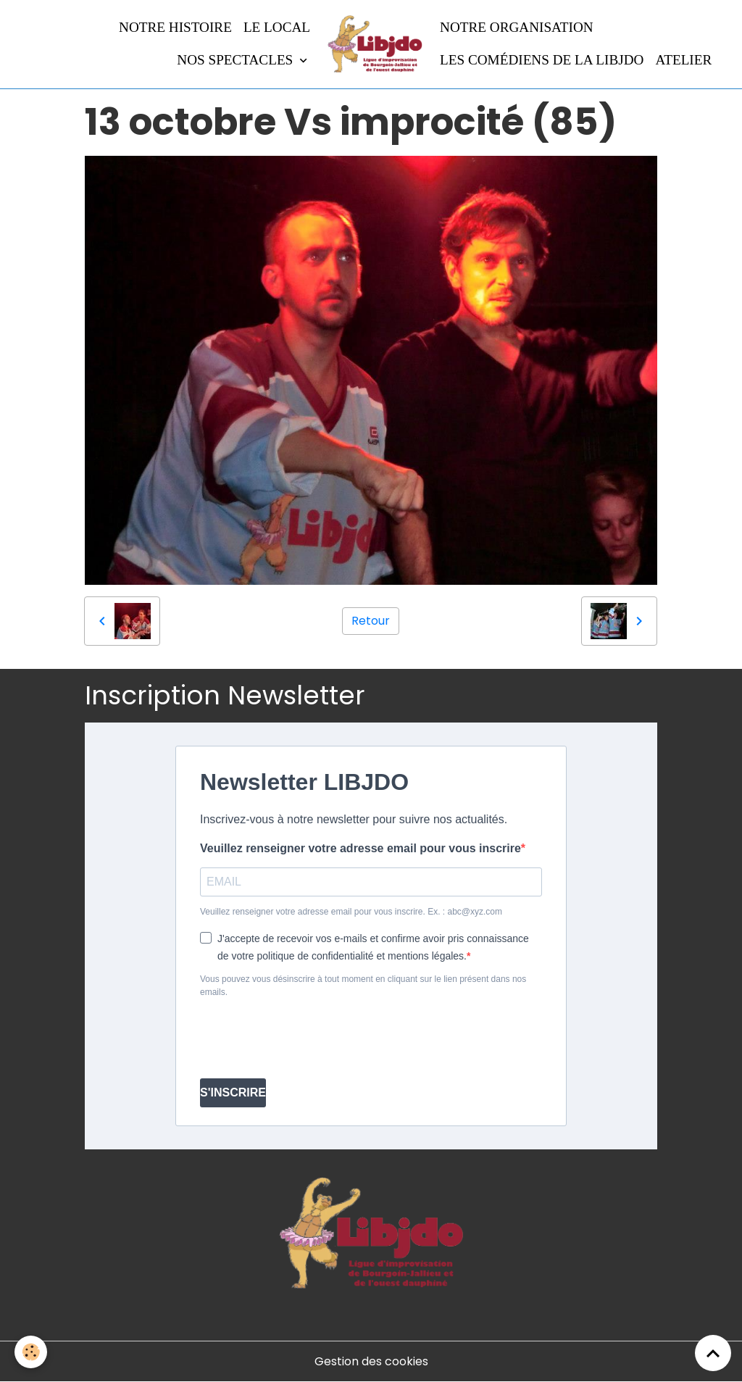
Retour (370, 620)
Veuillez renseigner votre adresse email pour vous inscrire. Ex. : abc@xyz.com (351, 912)
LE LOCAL (276, 27)
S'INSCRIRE (233, 1092)
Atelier (683, 59)
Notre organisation (516, 27)
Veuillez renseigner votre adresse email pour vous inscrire (360, 848)
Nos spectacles (236, 59)
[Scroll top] (713, 1353)
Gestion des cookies (371, 1361)
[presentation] (310, 1038)
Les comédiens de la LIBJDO (541, 59)
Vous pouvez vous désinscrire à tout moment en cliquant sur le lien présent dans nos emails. (363, 985)
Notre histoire (175, 27)
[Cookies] (30, 1352)
